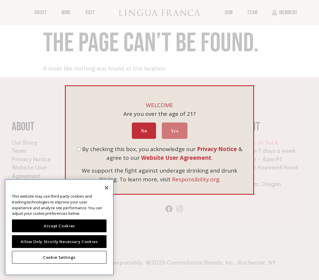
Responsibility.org (195, 179)
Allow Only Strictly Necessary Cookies (59, 241)
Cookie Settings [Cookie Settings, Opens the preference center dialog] (59, 257)
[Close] (106, 187)
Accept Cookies (59, 225)
